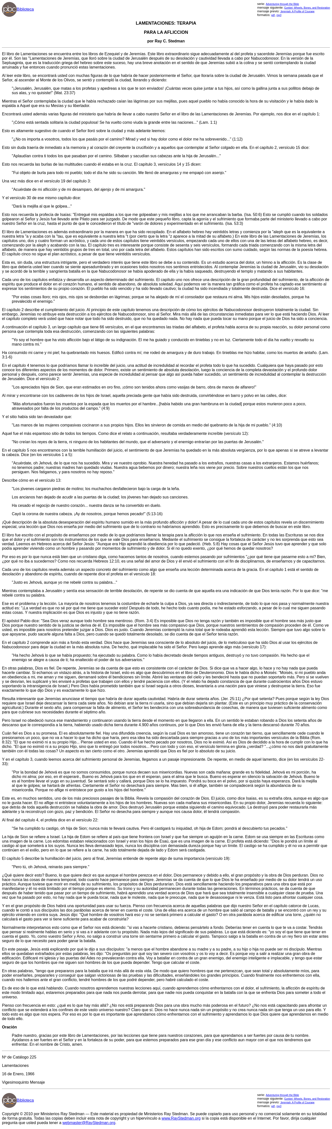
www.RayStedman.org (181, 1118)
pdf (273, 15)
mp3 (279, 15)
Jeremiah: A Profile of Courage (297, 11)
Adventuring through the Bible (282, 4)
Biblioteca (25, 9)
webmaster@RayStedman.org (89, 1123)
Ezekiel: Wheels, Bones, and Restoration (307, 7)
